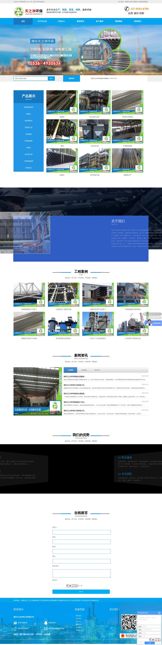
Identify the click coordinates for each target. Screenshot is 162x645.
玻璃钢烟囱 (29, 141)
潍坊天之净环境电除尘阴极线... (104, 78)
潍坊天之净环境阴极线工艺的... (75, 402)
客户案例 (99, 21)
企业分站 (16, 1)
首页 (23, 21)
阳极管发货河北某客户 (98, 314)
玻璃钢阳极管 (28, 107)
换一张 (80, 585)
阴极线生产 (128, 175)
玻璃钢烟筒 (53, 600)
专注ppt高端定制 (75, 600)
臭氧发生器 (95, 600)
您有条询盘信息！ (39, 1)
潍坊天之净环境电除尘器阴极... (75, 393)
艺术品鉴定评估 (86, 600)
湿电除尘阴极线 (127, 117)
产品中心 (61, 21)
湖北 (86, 643)
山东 (95, 643)
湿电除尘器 (29, 127)
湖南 (83, 643)
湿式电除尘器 (95, 175)
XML (31, 1)
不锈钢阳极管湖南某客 (133, 314)
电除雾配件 (29, 121)
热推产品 (61, 643)
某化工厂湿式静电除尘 (98, 343)
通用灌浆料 (46, 600)
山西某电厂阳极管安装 (64, 314)
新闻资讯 (80, 21)
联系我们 (137, 21)
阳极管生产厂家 (26, 600)
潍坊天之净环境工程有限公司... (75, 385)
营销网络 (118, 21)
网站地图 (22, 1)
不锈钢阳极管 (28, 161)
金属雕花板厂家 (37, 600)
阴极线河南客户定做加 (29, 343)
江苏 (102, 643)
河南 (77, 643)
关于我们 (78, 618)
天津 (92, 643)
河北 (89, 643)
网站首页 (78, 615)
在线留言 (78, 627)
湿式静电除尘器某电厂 (64, 343)
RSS (27, 1)
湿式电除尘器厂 (94, 117)
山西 (80, 643)
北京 (99, 643)
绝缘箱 (28, 147)
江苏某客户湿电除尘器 (133, 343)
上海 (74, 643)
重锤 (62, 146)
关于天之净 (42, 21)
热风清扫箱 (29, 154)
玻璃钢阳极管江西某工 (29, 314)
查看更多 (28, 168)
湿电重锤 (28, 134)
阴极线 (127, 1)
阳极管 (62, 175)
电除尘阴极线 (134, 1)
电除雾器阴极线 (143, 1)
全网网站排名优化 (63, 600)
